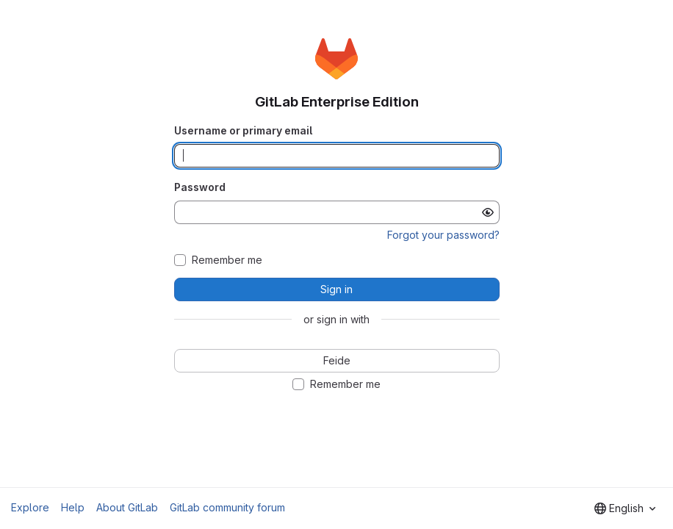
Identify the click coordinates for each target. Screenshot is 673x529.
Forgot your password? (443, 234)
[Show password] (488, 212)
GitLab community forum (227, 507)
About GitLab (127, 507)
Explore (30, 507)
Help (72, 507)
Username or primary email (243, 130)
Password (200, 187)
